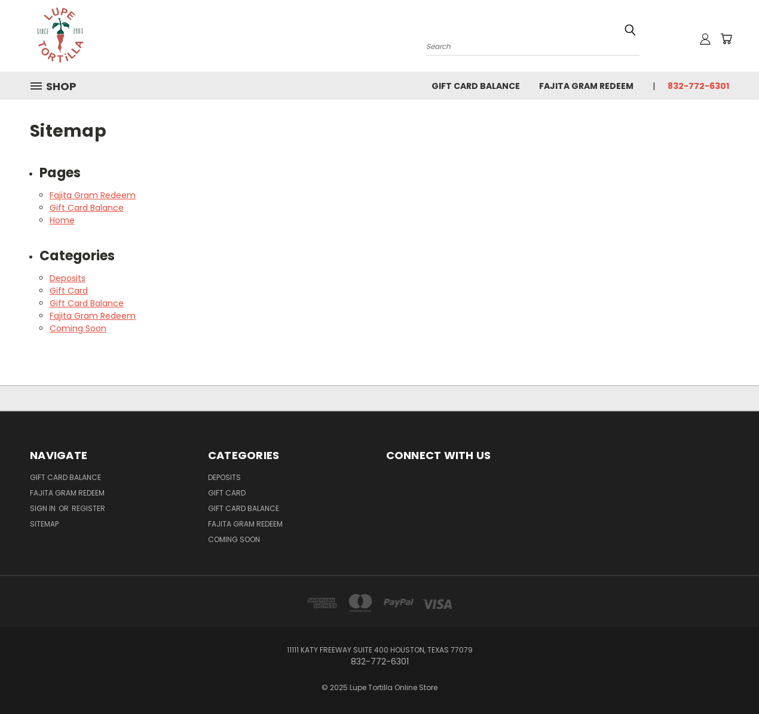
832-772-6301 (698, 86)
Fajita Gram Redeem (586, 86)
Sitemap (44, 524)
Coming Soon (78, 328)
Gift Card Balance (475, 86)
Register (88, 508)
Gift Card (69, 291)
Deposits (67, 278)
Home (62, 220)
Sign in (43, 508)
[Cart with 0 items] (726, 39)
